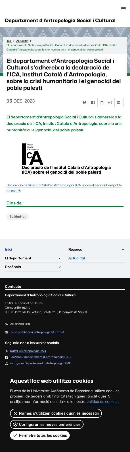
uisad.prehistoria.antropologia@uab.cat (37, 332)
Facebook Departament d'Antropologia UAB (40, 357)
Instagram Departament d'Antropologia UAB (40, 363)
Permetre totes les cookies (40, 435)
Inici (8, 249)
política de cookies (102, 401)
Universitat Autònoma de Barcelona (24, 9)
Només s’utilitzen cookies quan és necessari (56, 413)
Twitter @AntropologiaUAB (28, 351)
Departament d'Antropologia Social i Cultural (60, 20)
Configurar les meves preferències (47, 424)
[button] (84, 102)
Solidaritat (18, 216)
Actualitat (76, 258)
